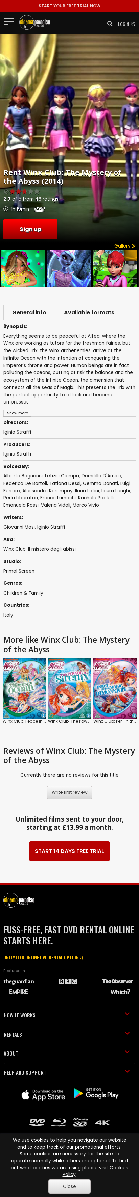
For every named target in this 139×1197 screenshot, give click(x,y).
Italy (8, 615)
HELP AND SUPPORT (67, 1072)
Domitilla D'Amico (101, 476)
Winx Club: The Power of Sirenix (79, 721)
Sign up (30, 229)
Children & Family (23, 593)
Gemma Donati (100, 483)
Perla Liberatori (20, 498)
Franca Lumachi (58, 498)
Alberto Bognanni (23, 476)
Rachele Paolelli (96, 498)
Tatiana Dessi (64, 483)
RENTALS (67, 1034)
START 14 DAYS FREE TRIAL (69, 851)
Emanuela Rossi (21, 505)
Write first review (70, 792)
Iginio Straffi (17, 454)
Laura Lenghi (115, 491)
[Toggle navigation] (10, 21)
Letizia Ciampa (62, 476)
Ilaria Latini (87, 491)
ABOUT (67, 1053)
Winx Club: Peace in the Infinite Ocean (41, 721)
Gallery (125, 246)
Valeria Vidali (55, 505)
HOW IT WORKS (67, 1015)
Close (69, 1186)
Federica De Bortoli (25, 483)
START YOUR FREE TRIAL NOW (69, 6)
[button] (108, 24)
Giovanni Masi (19, 527)
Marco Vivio (86, 505)
